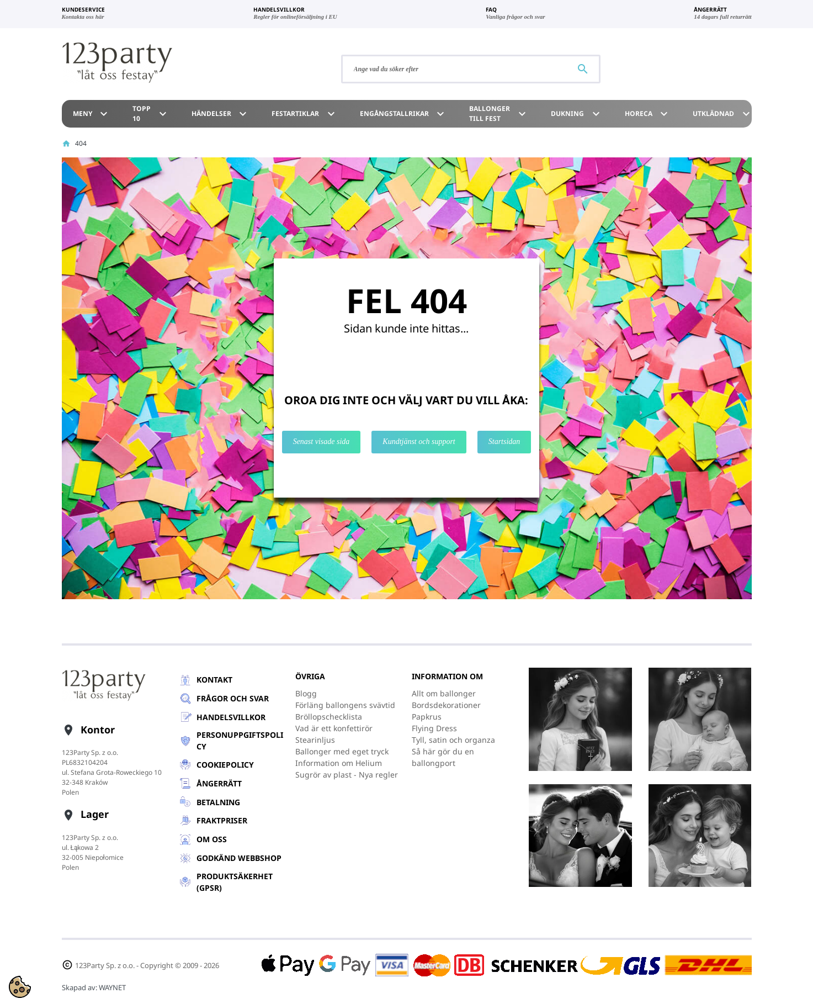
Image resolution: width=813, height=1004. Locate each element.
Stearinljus (315, 739)
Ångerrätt (219, 783)
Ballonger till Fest (499, 113)
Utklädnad (723, 113)
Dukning (577, 113)
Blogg (306, 693)
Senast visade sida (321, 441)
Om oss (211, 839)
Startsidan (504, 441)
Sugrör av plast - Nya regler (346, 774)
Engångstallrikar (404, 113)
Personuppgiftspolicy (239, 741)
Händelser (221, 113)
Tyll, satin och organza (453, 739)
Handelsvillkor (230, 717)
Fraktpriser (221, 820)
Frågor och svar (232, 698)
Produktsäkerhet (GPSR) (234, 882)
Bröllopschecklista (328, 716)
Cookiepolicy (225, 764)
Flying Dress (434, 728)
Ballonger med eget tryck (342, 751)
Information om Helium (338, 763)
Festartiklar (305, 113)
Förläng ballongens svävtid (345, 705)
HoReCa (648, 113)
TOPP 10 (150, 113)
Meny (92, 113)
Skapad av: (94, 987)
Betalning (218, 802)
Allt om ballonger (444, 693)
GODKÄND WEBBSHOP (238, 858)
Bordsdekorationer (446, 705)
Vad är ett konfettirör (334, 728)
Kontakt (214, 679)
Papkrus (427, 716)
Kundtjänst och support (418, 441)
